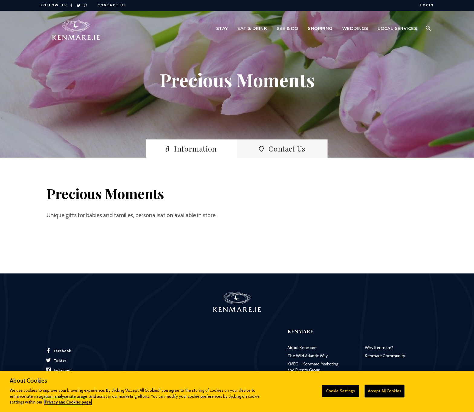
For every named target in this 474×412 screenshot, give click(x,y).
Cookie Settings (340, 394)
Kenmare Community (385, 355)
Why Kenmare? (379, 347)
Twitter (56, 360)
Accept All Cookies (384, 394)
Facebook (58, 350)
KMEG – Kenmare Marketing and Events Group (312, 367)
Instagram (58, 370)
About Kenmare (302, 347)
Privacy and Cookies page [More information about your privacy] (68, 405)
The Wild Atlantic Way (307, 355)
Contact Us (111, 5)
